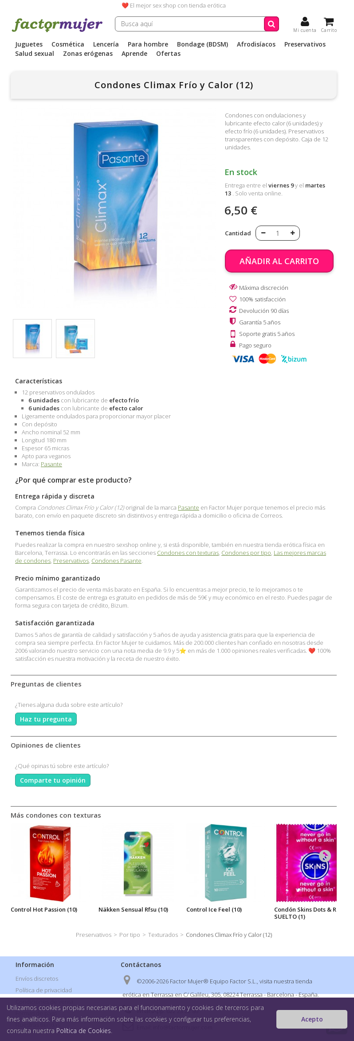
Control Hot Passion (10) (44, 909)
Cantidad (238, 233)
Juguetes (29, 44)
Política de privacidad (44, 990)
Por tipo (129, 935)
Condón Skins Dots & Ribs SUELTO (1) (309, 912)
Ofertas (168, 54)
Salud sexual (34, 54)
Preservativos (305, 44)
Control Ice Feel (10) (214, 909)
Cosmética (67, 44)
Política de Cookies (83, 1030)
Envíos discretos (37, 979)
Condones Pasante (116, 561)
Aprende (134, 54)
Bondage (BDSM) (202, 44)
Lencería (106, 44)
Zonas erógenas (88, 54)
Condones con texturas (188, 553)
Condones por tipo (246, 553)
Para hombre (148, 44)
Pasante (51, 464)
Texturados (163, 935)
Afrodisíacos (256, 44)
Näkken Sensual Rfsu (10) (133, 909)
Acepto (312, 1019)
